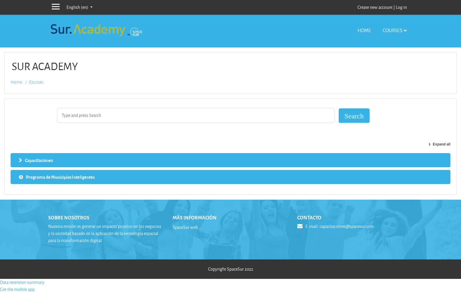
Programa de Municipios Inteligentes (60, 177)
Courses (392, 30)
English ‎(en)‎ (77, 7)
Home (364, 30)
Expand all (441, 144)
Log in (401, 7)
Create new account (375, 7)
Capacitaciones (39, 160)
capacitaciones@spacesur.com (347, 226)
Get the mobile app (17, 289)
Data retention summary (22, 282)
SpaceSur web (185, 227)
